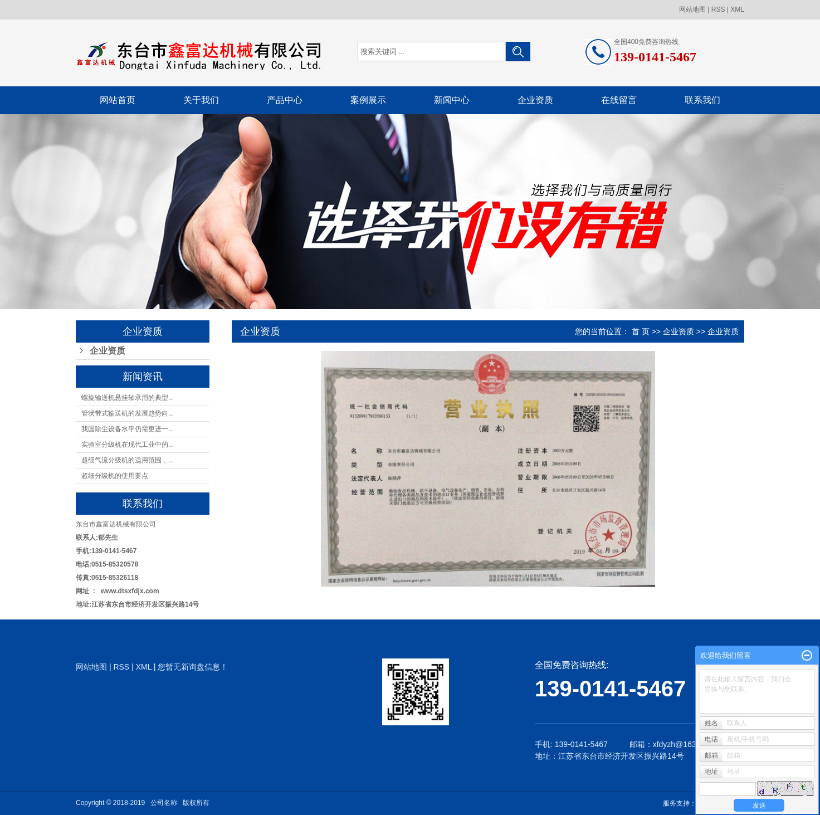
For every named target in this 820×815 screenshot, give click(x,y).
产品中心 (284, 100)
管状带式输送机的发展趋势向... (127, 413)
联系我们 (702, 100)
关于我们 (201, 100)
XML (737, 9)
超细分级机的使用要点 (114, 476)
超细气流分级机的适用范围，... (127, 460)
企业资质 (535, 100)
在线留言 (619, 100)
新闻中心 (452, 100)
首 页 (641, 331)
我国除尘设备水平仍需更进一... (127, 429)
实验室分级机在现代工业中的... (127, 444)
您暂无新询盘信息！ (193, 666)
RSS (718, 9)
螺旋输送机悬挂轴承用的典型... (127, 398)
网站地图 (692, 9)
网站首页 (117, 100)
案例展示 (368, 100)
